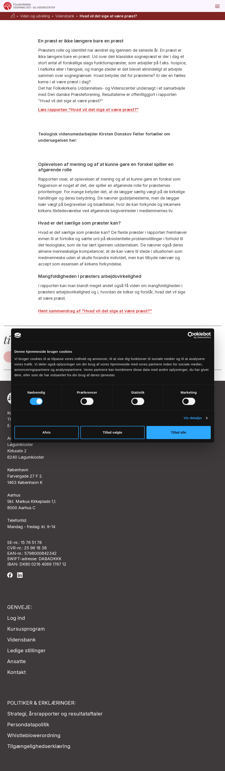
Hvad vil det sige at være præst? (108, 16)
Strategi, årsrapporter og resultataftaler (55, 713)
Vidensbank (64, 16)
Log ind (16, 618)
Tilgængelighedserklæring (38, 746)
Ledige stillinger (26, 650)
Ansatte (16, 661)
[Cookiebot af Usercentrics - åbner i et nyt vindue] (191, 335)
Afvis (46, 432)
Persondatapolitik (28, 724)
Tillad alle (178, 432)
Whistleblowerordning (33, 735)
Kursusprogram (26, 629)
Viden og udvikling (35, 16)
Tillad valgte (112, 432)
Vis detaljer (193, 418)
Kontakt (16, 672)
